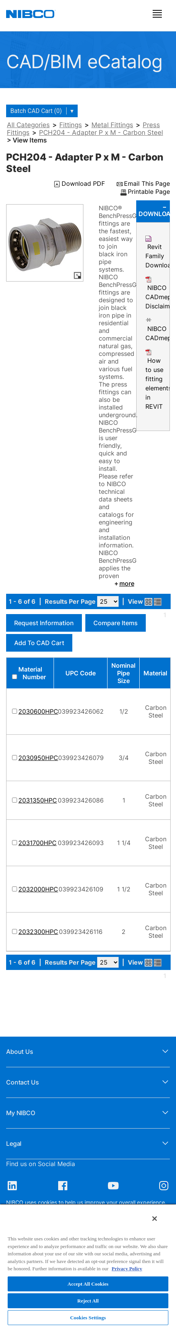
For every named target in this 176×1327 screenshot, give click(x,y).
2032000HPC (38, 889)
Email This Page (147, 183)
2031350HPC (37, 800)
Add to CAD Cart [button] (39, 643)
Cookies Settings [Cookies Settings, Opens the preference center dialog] (88, 1317)
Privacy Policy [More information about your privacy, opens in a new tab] (127, 1268)
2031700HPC (37, 843)
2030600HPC (38, 711)
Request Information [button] (44, 623)
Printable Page (149, 191)
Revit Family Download (160, 256)
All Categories (28, 125)
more (123, 583)
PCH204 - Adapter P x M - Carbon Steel (101, 132)
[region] (88, 1265)
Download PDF (83, 183)
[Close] (154, 1218)
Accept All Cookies (87, 1284)
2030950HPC (38, 758)
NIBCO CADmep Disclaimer (160, 297)
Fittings (70, 125)
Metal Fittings (112, 125)
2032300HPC (38, 931)
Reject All (88, 1301)
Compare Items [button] (115, 623)
